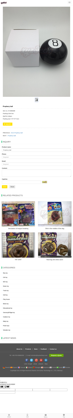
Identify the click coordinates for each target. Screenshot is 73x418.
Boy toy (5, 273)
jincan (35, 364)
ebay (46, 364)
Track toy (6, 290)
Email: (4, 161)
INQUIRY (7, 124)
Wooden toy (6, 330)
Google (30, 364)
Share (9, 415)
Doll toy (5, 295)
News (36, 349)
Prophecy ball (12, 135)
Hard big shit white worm (54, 259)
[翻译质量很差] (7, 387)
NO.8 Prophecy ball (17, 133)
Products (28, 349)
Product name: (6, 147)
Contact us (53, 349)
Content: (4, 168)
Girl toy (5, 277)
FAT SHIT (18, 259)
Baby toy (5, 321)
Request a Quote (56, 355)
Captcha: (5, 179)
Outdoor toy (6, 317)
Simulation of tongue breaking (18, 228)
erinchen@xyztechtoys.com (39, 355)
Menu (45, 416)
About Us (19, 349)
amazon (40, 364)
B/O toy (5, 282)
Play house (6, 299)
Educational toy (7, 308)
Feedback (44, 349)
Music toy (6, 286)
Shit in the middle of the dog (54, 228)
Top (64, 415)
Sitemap (59, 370)
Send (4, 187)
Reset (12, 187)
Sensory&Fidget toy (9, 312)
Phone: (4, 154)
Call (27, 415)
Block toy (6, 303)
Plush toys (6, 325)
